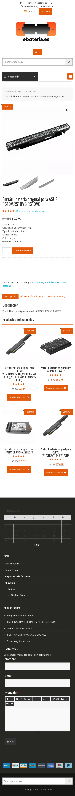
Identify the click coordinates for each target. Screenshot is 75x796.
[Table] (64, 699)
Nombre (10, 659)
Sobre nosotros (13, 563)
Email (10, 676)
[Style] (9, 699)
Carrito (11, 588)
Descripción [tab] (10, 296)
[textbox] (37, 719)
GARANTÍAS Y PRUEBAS (19, 628)
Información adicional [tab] (32, 296)
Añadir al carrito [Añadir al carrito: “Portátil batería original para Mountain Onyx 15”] (54, 388)
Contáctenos (11, 569)
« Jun (36, 544)
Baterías (39, 282)
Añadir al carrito (22, 250)
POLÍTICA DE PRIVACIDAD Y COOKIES (26, 634)
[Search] (68, 62)
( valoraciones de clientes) (30, 211)
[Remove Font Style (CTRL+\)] (29, 699)
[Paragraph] (46, 699)
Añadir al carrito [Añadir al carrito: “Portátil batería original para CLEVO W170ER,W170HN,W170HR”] (54, 472)
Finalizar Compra (19, 595)
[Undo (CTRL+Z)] (7, 704)
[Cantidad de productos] (6, 250)
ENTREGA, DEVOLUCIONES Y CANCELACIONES (31, 621)
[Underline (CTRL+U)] (25, 699)
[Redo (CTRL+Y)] (12, 704)
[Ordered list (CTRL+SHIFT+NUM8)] (39, 699)
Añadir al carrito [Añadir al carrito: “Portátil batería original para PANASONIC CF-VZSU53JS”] (17, 469)
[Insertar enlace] (53, 699)
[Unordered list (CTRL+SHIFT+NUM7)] (34, 699)
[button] (70, 76)
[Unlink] (57, 699)
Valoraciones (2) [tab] (56, 296)
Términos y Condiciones (19, 641)
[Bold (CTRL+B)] (17, 699)
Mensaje (12, 692)
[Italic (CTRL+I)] (21, 699)
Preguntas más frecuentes (18, 576)
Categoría (11, 76)
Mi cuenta (45, 11)
